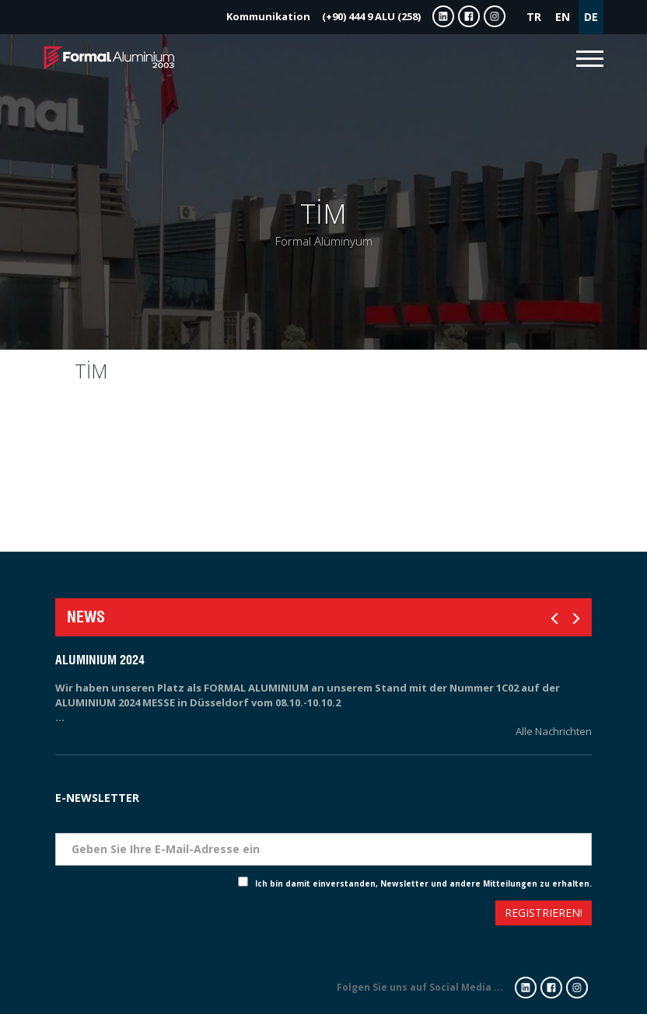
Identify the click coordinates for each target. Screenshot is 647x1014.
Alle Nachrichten (554, 731)
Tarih (577, 778)
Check (225, 883)
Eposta (572, 821)
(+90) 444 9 (323, 16)
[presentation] (112, 915)
